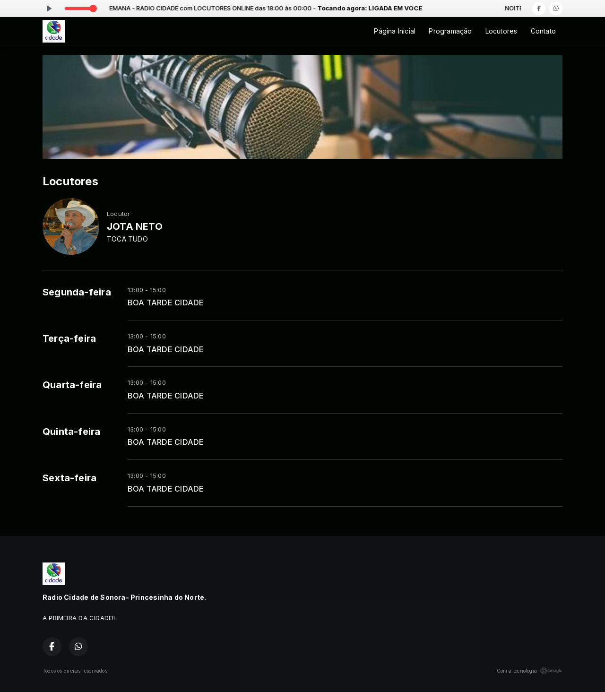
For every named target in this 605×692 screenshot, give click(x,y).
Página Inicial (394, 31)
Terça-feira (69, 338)
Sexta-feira (69, 478)
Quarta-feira (72, 384)
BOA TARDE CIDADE (166, 302)
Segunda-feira (77, 292)
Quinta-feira (72, 431)
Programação (450, 31)
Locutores (501, 31)
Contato (543, 31)
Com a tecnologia (529, 670)
